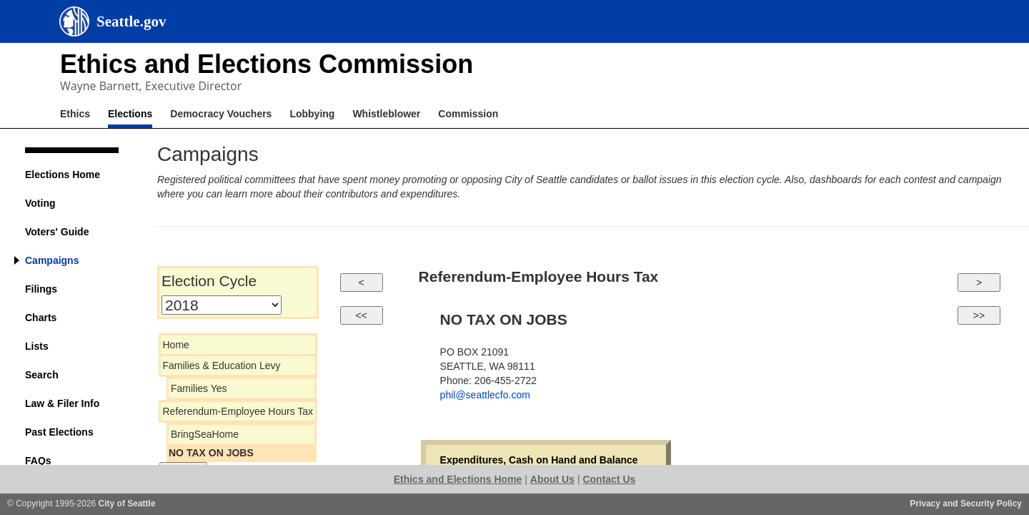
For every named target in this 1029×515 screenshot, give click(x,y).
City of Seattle (127, 504)
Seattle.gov (131, 21)
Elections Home (62, 174)
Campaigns (52, 260)
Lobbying (311, 113)
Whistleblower (386, 113)
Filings (41, 289)
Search (42, 375)
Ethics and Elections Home (458, 479)
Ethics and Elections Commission (266, 64)
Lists (37, 346)
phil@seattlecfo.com (485, 395)
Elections (130, 113)
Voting (40, 203)
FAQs (38, 460)
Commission (468, 113)
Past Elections (59, 432)
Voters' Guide (57, 231)
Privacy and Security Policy (966, 504)
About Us (552, 479)
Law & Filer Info (62, 403)
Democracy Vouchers (221, 113)
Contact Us (608, 479)
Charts (40, 317)
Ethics (75, 113)
